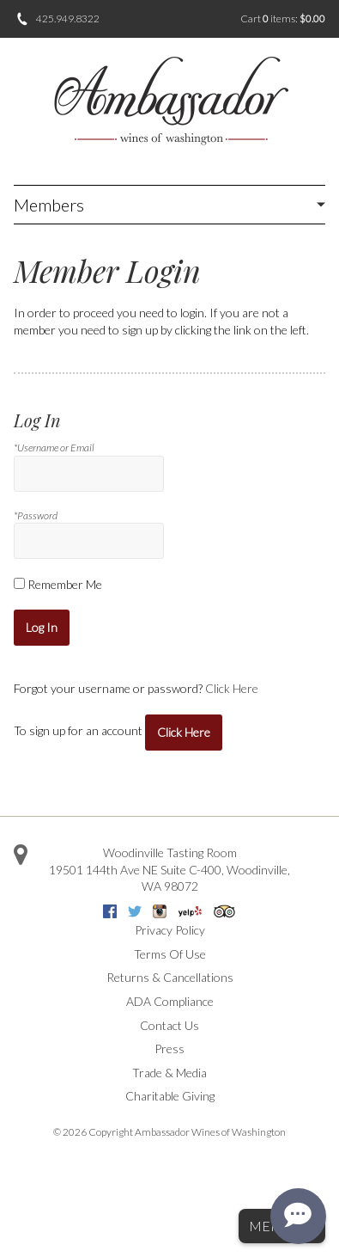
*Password (36, 515)
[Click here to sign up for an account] (183, 732)
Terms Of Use (170, 954)
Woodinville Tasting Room (170, 852)
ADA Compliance (170, 1001)
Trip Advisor (224, 911)
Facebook (110, 911)
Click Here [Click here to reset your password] (231, 688)
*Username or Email (54, 447)
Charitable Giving (170, 1095)
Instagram (159, 911)
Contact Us (169, 1025)
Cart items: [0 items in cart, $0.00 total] (282, 18)
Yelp (190, 911)
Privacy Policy (170, 930)
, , (169, 878)
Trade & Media (169, 1072)
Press (169, 1048)
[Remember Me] (19, 583)
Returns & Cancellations (169, 977)
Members (49, 204)
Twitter (135, 911)
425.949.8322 (68, 18)
